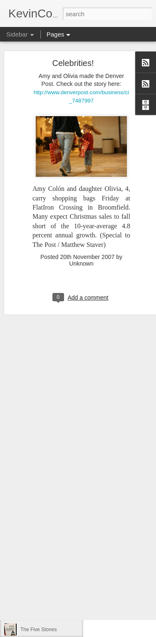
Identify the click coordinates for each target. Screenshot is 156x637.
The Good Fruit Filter (43, 611)
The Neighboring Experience (52, 592)
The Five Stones (38, 629)
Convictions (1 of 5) (41, 536)
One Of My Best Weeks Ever (52, 555)
